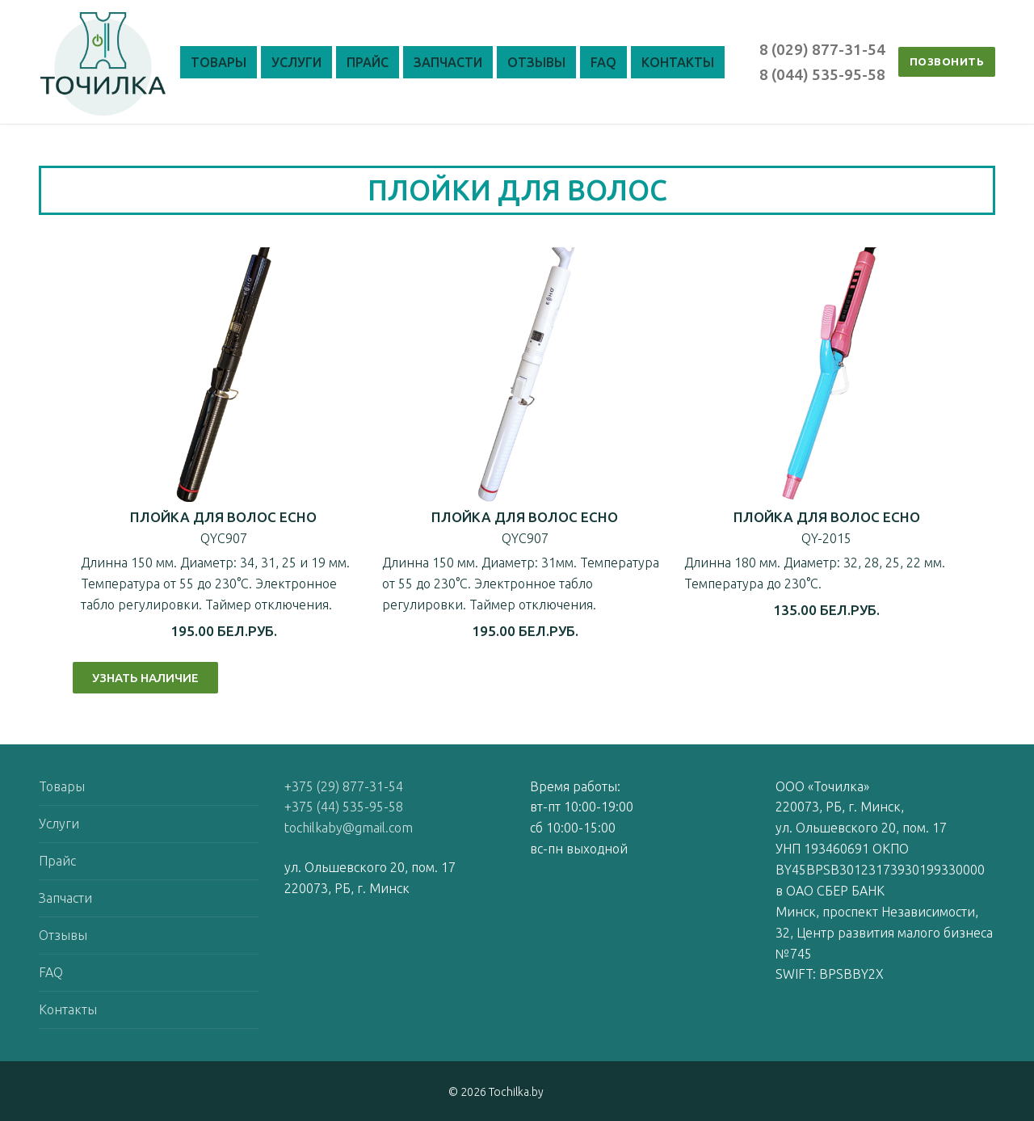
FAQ (51, 972)
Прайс (57, 860)
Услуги (59, 823)
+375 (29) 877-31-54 (343, 786)
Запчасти (65, 898)
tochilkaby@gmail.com (348, 827)
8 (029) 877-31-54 (822, 49)
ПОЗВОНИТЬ (947, 61)
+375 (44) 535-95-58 (343, 806)
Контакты (68, 1009)
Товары (62, 786)
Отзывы (63, 935)
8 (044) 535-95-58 (822, 74)
